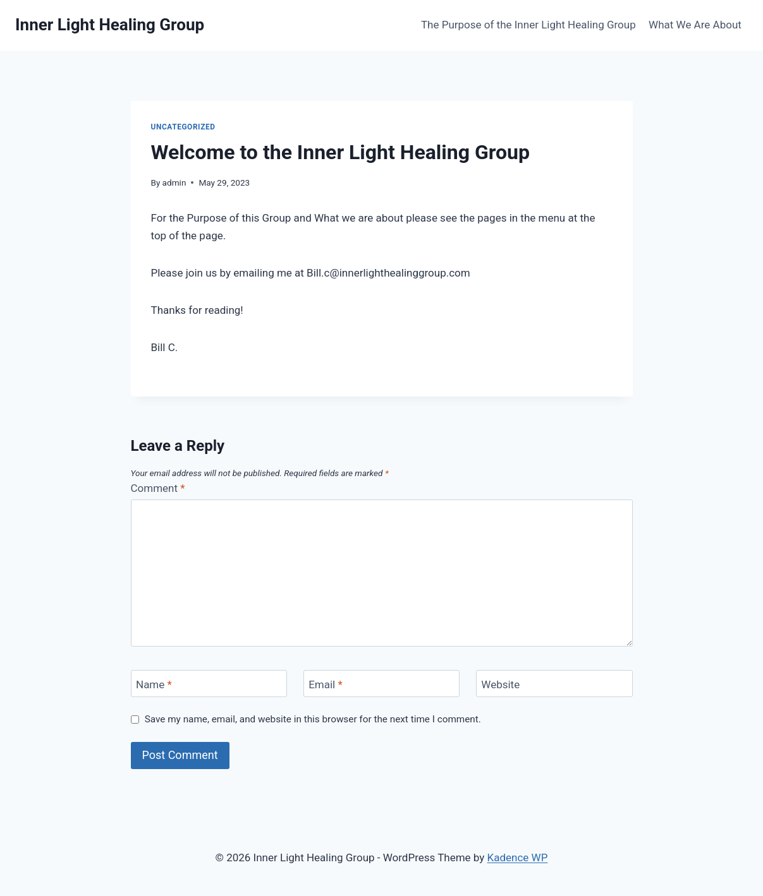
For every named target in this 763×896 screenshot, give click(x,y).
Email (325, 684)
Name (154, 684)
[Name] (209, 683)
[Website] (554, 683)
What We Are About (695, 24)
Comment (158, 488)
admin (174, 182)
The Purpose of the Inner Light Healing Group (528, 24)
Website (500, 684)
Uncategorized (183, 126)
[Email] (381, 683)
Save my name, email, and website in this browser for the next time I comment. (313, 719)
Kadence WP (517, 857)
